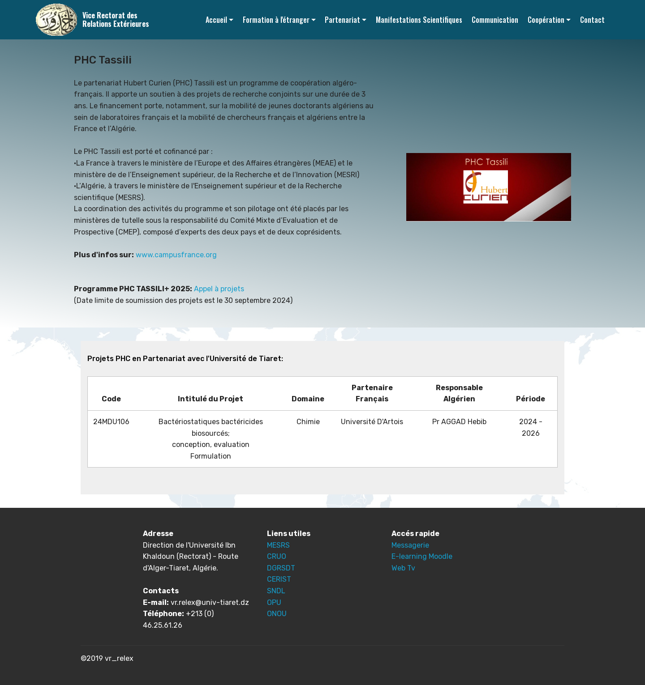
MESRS (278, 545)
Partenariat (342, 19)
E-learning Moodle (421, 556)
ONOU (277, 613)
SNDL (276, 591)
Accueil (216, 19)
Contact (592, 19)
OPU (274, 602)
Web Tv (403, 568)
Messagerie (410, 545)
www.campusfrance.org (176, 255)
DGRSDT (281, 568)
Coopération (546, 19)
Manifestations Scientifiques (419, 19)
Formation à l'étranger (276, 19)
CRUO (276, 556)
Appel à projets (219, 289)
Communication (495, 19)
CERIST (279, 579)
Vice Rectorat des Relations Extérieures (115, 19)
